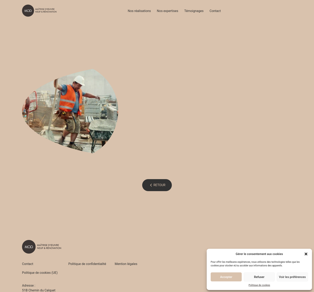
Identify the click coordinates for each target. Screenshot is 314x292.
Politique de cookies (259, 285)
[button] (306, 254)
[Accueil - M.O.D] (39, 11)
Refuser (259, 277)
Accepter (226, 277)
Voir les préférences (292, 277)
